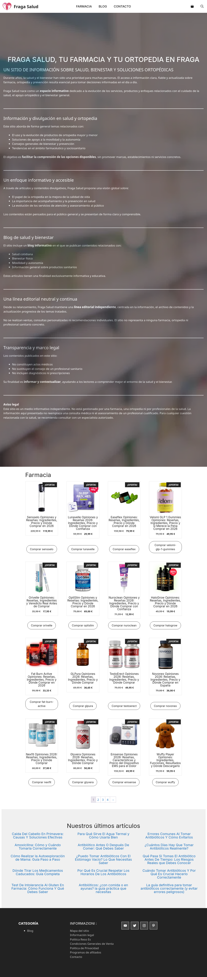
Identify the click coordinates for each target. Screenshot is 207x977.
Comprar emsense (124, 782)
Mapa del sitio (79, 931)
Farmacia (84, 6)
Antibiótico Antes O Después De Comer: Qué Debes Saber (103, 846)
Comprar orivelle (41, 625)
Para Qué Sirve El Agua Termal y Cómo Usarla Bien (103, 835)
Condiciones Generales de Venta (92, 944)
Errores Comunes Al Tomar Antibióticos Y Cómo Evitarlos (169, 835)
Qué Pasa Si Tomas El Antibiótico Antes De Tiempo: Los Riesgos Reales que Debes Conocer (169, 859)
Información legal (82, 935)
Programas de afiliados (85, 952)
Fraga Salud (28, 6)
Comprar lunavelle (83, 549)
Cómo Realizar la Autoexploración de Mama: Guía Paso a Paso (38, 858)
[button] (202, 6)
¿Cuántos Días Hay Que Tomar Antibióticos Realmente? (169, 846)
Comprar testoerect (124, 706)
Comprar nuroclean (124, 625)
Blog (103, 6)
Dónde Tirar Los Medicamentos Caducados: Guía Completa (37, 872)
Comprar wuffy (165, 782)
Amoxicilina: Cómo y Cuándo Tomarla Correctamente (38, 846)
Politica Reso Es (80, 939)
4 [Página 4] (108, 800)
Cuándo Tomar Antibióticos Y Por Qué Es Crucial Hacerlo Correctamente (169, 874)
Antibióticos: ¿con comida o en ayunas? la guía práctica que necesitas (103, 888)
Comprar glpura (83, 706)
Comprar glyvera (83, 782)
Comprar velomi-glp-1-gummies (165, 547)
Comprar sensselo (41, 549)
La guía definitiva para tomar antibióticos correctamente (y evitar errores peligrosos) (168, 888)
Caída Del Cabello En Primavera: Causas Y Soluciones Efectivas (38, 835)
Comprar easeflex (124, 549)
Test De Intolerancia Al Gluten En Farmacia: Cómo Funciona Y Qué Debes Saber (37, 888)
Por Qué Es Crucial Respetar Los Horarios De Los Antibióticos (103, 872)
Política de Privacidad (84, 948)
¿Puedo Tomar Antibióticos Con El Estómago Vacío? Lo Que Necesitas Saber (103, 859)
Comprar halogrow (165, 625)
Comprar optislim (83, 625)
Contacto (122, 6)
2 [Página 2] (98, 800)
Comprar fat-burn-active (42, 704)
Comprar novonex (165, 706)
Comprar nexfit (41, 782)
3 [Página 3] (103, 800)
